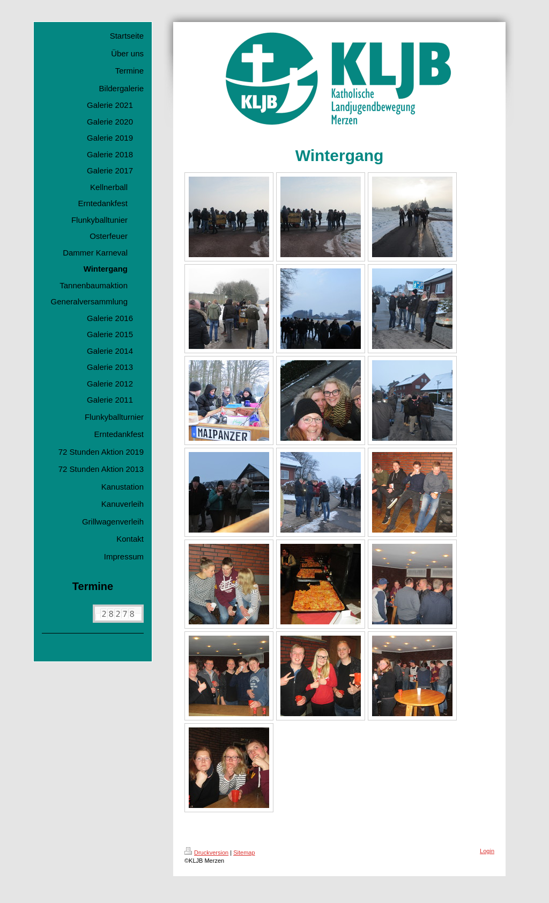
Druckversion (206, 852)
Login (487, 851)
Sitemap (244, 852)
